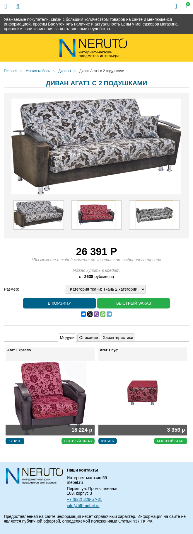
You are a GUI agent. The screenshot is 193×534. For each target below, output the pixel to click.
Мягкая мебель (37, 71)
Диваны (64, 71)
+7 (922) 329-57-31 (84, 499)
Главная (10, 71)
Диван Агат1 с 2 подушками (101, 71)
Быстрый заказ (133, 303)
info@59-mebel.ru (83, 505)
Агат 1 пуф (109, 350)
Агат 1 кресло (19, 350)
